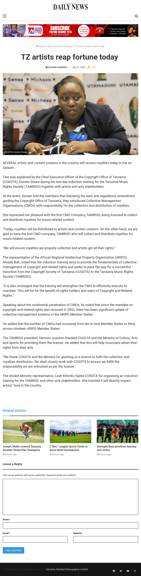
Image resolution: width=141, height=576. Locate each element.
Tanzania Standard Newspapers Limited (67, 569)
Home (40, 46)
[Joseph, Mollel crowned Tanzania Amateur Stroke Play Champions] (23, 431)
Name (7, 519)
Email (6, 533)
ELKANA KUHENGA (57, 67)
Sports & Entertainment (59, 46)
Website (77, 533)
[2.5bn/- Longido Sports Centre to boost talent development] (70, 431)
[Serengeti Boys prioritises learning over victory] (117, 431)
